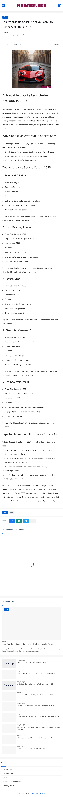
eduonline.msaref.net (39, 793)
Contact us (7, 769)
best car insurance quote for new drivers (32, 663)
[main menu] (3, 5)
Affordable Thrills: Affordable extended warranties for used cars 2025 (38, 729)
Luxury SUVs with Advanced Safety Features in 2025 (35, 706)
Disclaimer (7, 778)
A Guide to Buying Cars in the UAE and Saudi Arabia (35, 684)
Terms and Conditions (12, 782)
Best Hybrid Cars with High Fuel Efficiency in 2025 (35, 695)
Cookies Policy (9, 773)
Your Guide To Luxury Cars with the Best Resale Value (27, 644)
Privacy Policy (8, 786)
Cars (5, 17)
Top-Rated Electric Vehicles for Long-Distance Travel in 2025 (38, 716)
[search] (59, 5)
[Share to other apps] (33, 521)
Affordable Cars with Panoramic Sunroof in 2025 (34, 738)
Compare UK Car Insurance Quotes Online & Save (34, 749)
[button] (12, 521)
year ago (7, 641)
